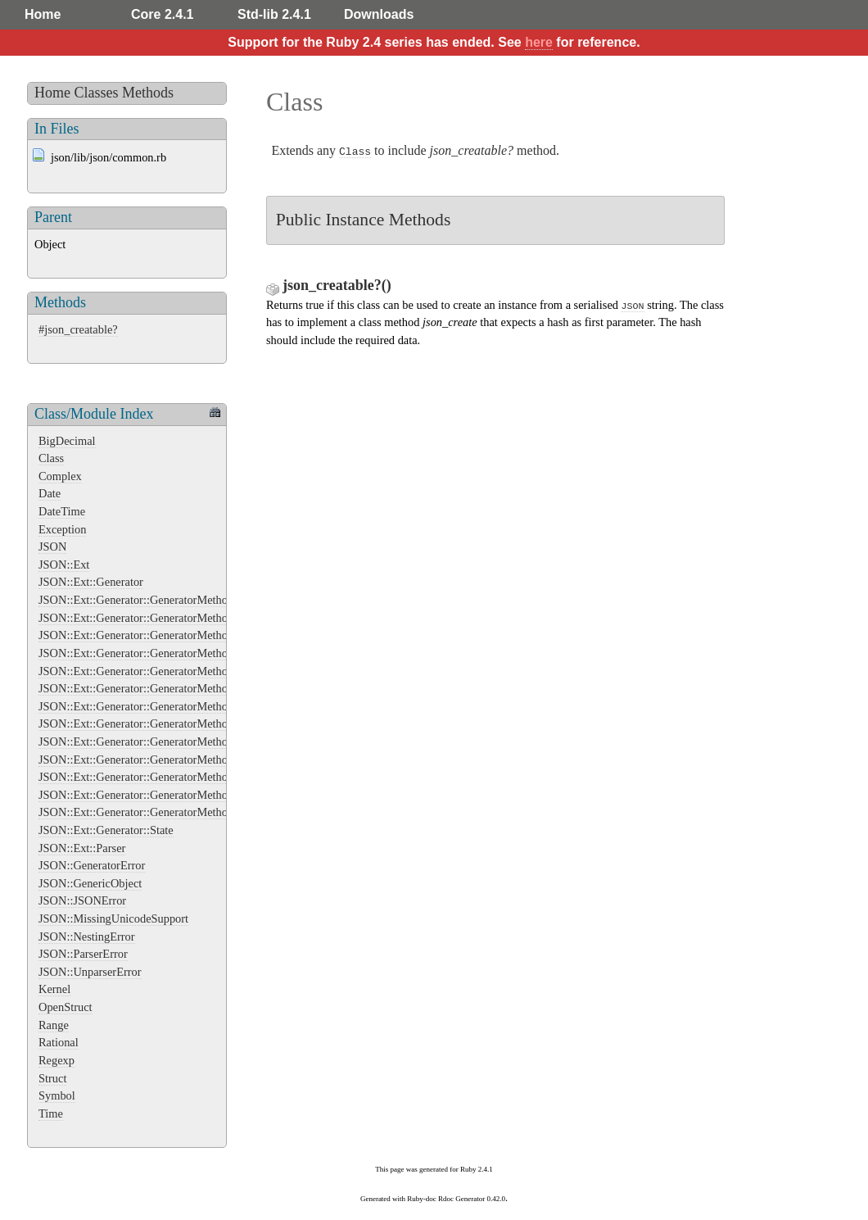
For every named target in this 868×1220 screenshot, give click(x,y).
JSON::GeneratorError (91, 865)
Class (51, 458)
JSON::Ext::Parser (81, 848)
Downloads (379, 14)
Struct (52, 1078)
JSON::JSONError (82, 900)
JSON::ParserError (83, 953)
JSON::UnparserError (90, 971)
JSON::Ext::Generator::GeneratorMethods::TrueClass (165, 812)
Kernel (54, 989)
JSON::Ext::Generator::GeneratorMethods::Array (155, 617)
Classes (97, 92)
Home (43, 14)
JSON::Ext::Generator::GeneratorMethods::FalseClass (166, 653)
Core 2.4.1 (162, 14)
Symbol (56, 1095)
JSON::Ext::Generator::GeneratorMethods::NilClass (161, 741)
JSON (52, 546)
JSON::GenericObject (90, 883)
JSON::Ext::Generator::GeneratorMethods (138, 599)
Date (49, 493)
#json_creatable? (78, 329)
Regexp (56, 1060)
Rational (58, 1042)
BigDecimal (67, 440)
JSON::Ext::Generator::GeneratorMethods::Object (157, 759)
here (539, 42)
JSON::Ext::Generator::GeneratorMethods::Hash (153, 706)
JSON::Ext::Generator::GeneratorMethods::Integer (158, 723)
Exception (62, 529)
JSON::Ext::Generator (90, 581)
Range (53, 1025)
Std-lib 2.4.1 (274, 14)
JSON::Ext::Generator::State (106, 830)
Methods (148, 92)
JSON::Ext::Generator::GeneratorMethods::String (156, 776)
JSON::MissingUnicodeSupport (113, 918)
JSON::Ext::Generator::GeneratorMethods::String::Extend (176, 794)
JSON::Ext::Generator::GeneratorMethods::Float (153, 688)
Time (50, 1113)
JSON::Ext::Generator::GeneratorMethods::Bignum (160, 635)
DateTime (61, 511)
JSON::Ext (63, 564)
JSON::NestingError (86, 936)
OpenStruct (65, 1007)
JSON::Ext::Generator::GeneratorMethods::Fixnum (160, 671)
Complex (60, 476)
